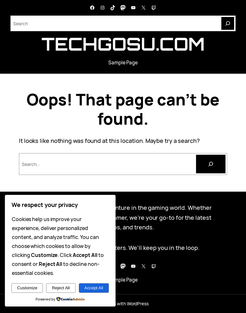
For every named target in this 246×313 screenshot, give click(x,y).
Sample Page (123, 62)
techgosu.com (123, 44)
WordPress (138, 304)
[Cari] (211, 164)
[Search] (227, 23)
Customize (27, 287)
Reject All (61, 287)
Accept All (93, 287)
